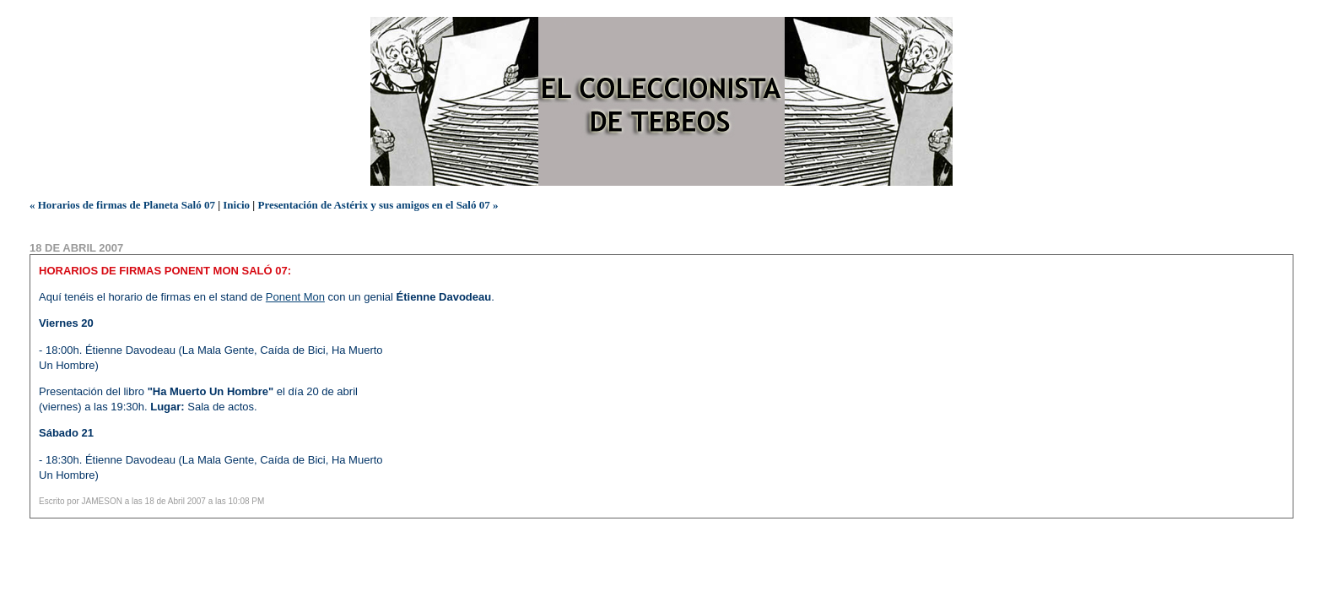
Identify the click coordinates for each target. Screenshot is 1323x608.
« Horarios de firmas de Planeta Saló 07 (122, 204)
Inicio (236, 204)
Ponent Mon (295, 296)
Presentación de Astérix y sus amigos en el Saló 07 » (377, 204)
